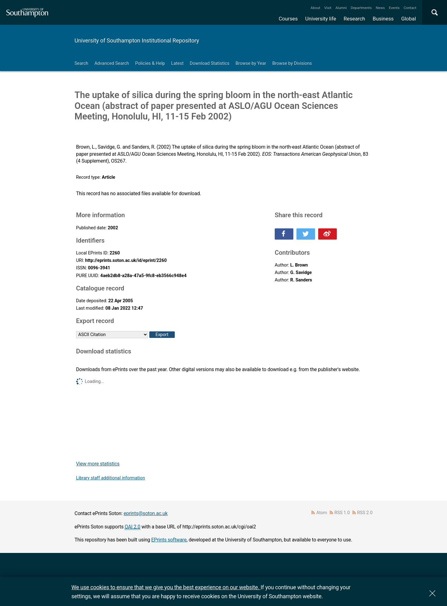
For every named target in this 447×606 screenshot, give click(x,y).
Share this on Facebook (284, 234)
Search (81, 63)
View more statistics (98, 464)
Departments (361, 8)
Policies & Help (150, 63)
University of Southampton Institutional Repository (136, 40)
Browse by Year (251, 63)
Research (354, 19)
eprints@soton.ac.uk (146, 513)
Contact (410, 8)
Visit (328, 8)
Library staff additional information (110, 478)
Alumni (340, 8)
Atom (321, 512)
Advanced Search (111, 63)
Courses (288, 19)
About (315, 8)
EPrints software (169, 540)
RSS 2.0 (365, 512)
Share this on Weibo (327, 234)
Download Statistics (209, 63)
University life (320, 19)
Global (408, 19)
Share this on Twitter (305, 234)
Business (383, 19)
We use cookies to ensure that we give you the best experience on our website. (165, 587)
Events (394, 8)
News (380, 8)
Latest (177, 63)
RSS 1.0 (342, 512)
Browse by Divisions (292, 63)
